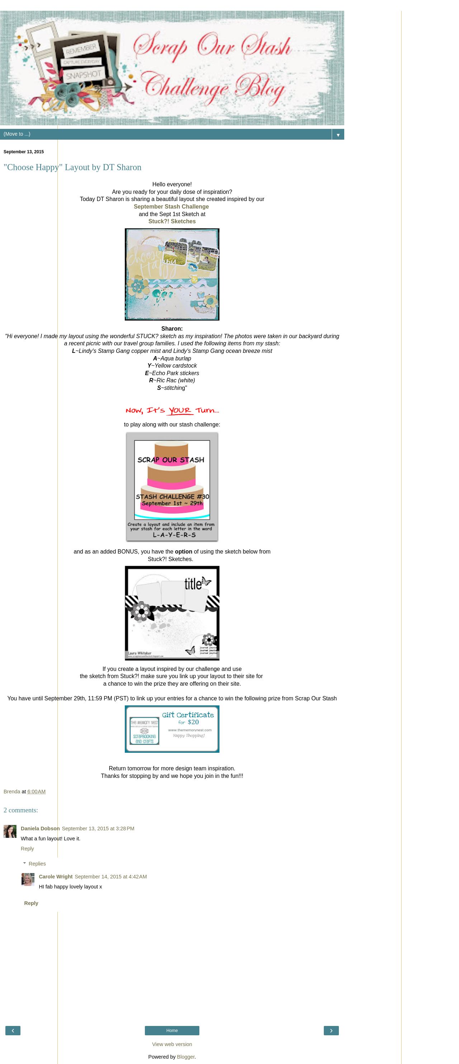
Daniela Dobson (40, 828)
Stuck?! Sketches (172, 221)
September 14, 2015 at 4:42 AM (111, 876)
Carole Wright (55, 876)
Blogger (186, 1057)
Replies (37, 864)
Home (172, 1030)
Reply (27, 848)
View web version (172, 1044)
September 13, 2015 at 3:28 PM (98, 828)
